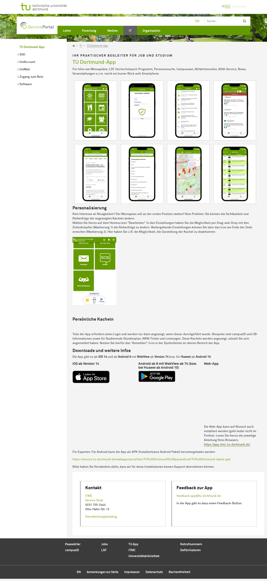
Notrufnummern (191, 546)
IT (81, 46)
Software (25, 84)
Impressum (132, 574)
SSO (22, 54)
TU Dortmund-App (31, 47)
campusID (72, 552)
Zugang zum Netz (31, 76)
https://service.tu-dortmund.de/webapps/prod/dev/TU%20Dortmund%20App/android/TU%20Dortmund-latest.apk (151, 461)
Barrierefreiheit (179, 574)
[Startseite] (73, 46)
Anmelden (233, 6)
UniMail (24, 69)
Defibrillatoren (190, 552)
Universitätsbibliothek (143, 558)
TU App (133, 546)
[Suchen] (222, 21)
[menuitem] (66, 30)
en (197, 21)
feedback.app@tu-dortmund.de (199, 498)
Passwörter (72, 546)
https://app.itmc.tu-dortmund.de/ (227, 446)
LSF (103, 552)
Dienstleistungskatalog (101, 518)
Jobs (104, 546)
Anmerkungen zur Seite (102, 574)
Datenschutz (154, 574)
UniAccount (27, 61)
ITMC (88, 498)
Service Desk (94, 502)
